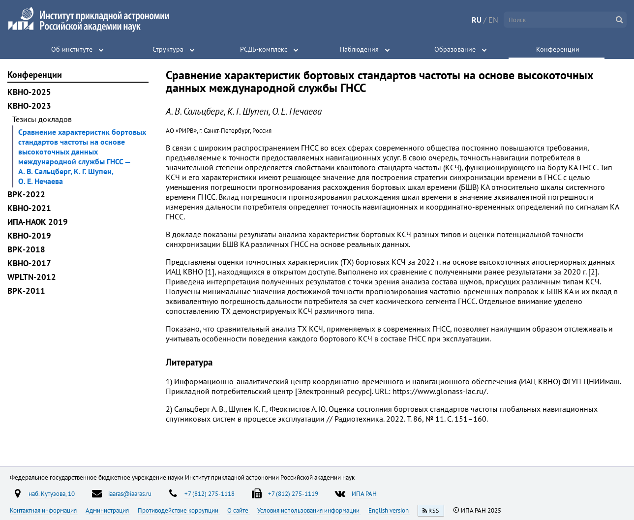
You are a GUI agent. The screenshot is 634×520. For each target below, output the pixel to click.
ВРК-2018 (26, 249)
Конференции (557, 49)
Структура (167, 49)
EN (493, 20)
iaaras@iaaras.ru (129, 493)
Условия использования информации (309, 510)
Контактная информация (44, 510)
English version (389, 510)
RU (477, 20)
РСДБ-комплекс (263, 49)
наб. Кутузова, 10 (52, 493)
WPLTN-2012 (31, 277)
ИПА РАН (364, 493)
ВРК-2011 (26, 290)
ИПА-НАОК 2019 (37, 221)
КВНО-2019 (29, 235)
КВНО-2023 (29, 105)
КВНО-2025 (29, 92)
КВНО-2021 (29, 208)
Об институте (71, 49)
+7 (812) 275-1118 (209, 493)
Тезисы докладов (42, 119)
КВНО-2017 (29, 263)
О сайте (238, 510)
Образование (455, 49)
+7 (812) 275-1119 (293, 493)
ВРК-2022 (26, 194)
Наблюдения (359, 49)
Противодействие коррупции (179, 510)
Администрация (108, 510)
